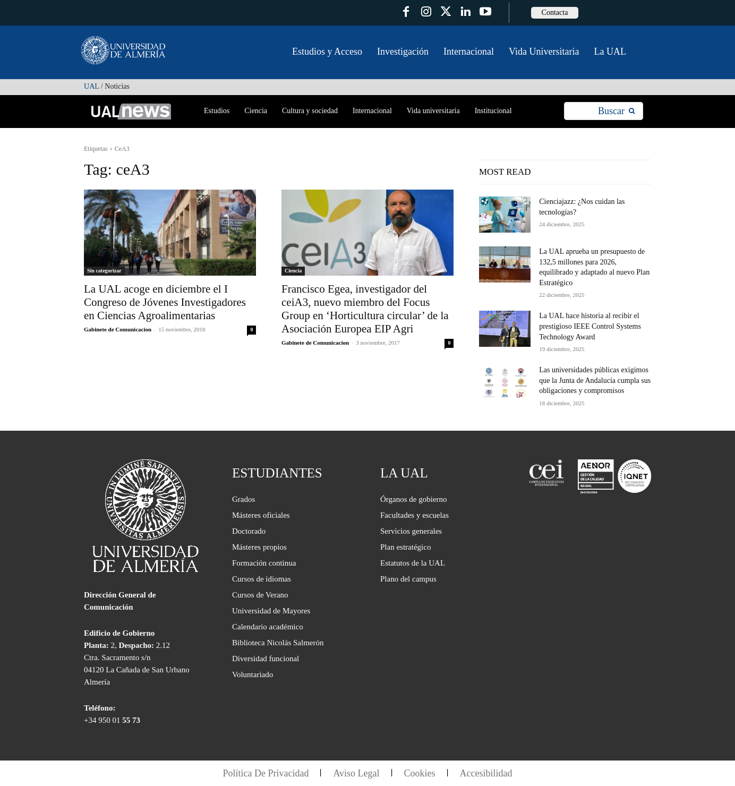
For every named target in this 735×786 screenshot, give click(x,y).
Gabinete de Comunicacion (117, 329)
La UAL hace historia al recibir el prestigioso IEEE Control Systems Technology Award (590, 326)
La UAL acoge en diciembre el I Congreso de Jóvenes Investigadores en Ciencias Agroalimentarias (165, 302)
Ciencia (293, 271)
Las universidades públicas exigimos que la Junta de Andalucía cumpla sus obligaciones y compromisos (595, 380)
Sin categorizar (104, 271)
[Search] (616, 111)
